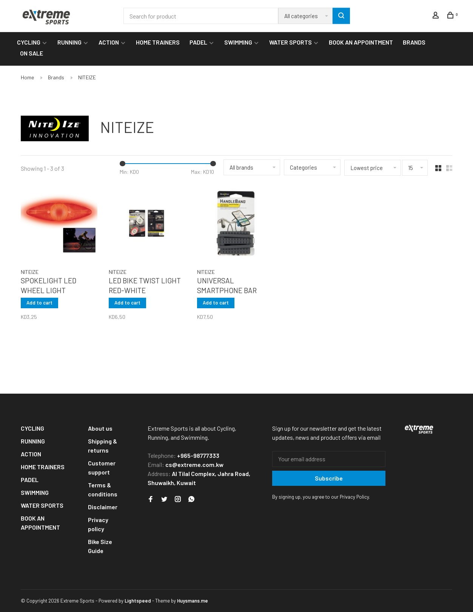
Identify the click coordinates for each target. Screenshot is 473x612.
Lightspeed (138, 601)
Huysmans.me (192, 601)
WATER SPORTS (290, 42)
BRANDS (414, 42)
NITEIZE (87, 77)
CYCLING (28, 42)
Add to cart (39, 303)
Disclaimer (102, 506)
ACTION (109, 42)
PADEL (198, 42)
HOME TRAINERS (158, 42)
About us (100, 428)
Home (27, 77)
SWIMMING (238, 42)
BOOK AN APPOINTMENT (361, 42)
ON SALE (31, 53)
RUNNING (69, 42)
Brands (56, 77)
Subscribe (329, 478)
